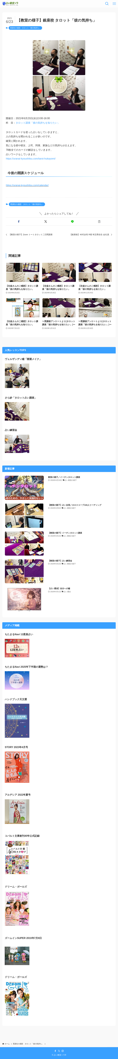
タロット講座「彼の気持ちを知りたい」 (38, 122)
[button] (18, 221)
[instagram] (62, 1051)
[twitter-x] (59, 1051)
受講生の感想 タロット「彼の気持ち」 (25, 28)
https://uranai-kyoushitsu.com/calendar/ (27, 185)
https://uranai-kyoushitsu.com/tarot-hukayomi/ (30, 158)
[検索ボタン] (107, 3)
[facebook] (55, 1051)
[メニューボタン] (114, 3)
